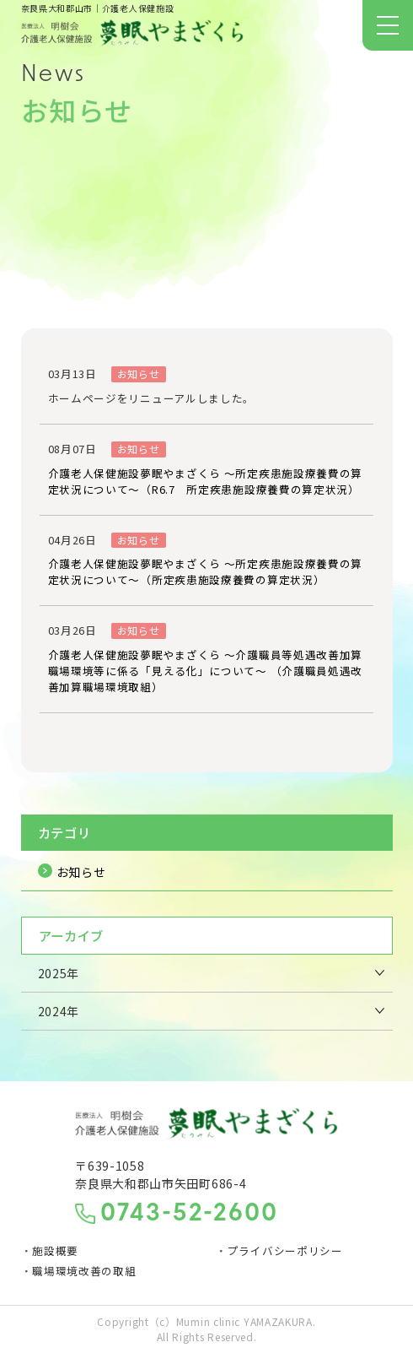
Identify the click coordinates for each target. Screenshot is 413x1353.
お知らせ (81, 871)
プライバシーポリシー (285, 1250)
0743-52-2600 (189, 1214)
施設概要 (55, 1250)
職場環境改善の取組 (84, 1271)
